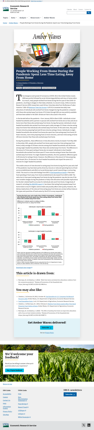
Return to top (7, 384)
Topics (5, 18)
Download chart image (23, 268)
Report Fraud (22, 407)
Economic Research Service (19, 7)
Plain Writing (22, 404)
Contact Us (88, 9)
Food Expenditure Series (58, 173)
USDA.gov (21, 410)
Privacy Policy (49, 333)
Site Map (6, 415)
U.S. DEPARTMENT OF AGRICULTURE (17, 11)
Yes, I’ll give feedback (14, 370)
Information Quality (7, 407)
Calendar (69, 9)
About (75, 9)
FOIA (19, 394)
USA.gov (21, 414)
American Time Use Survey (37, 107)
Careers (80, 9)
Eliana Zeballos (23, 83)
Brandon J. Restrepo (36, 83)
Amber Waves (49, 18)
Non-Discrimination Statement (23, 399)
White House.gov (23, 417)
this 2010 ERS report (35, 184)
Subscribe (45, 328)
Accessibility (7, 394)
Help (4, 403)
